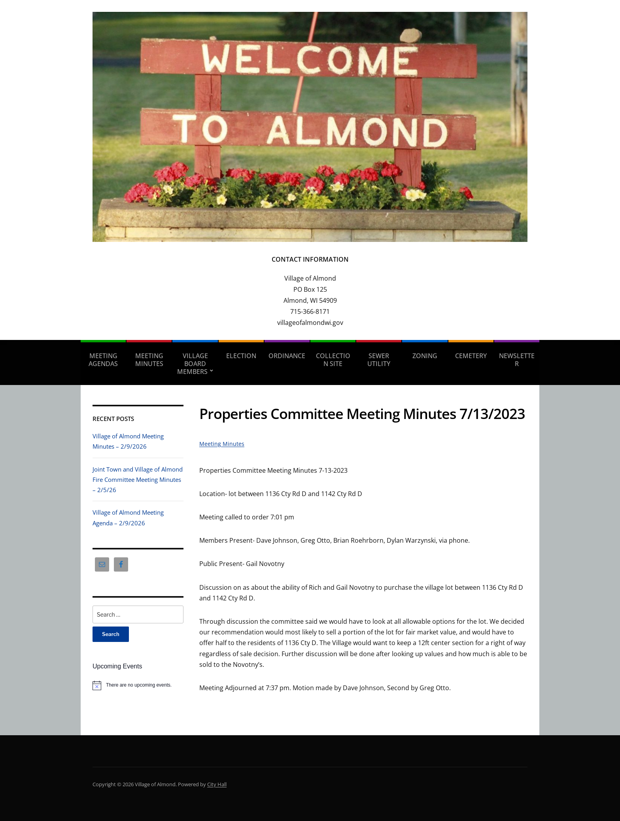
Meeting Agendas (103, 359)
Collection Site (333, 359)
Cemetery (471, 355)
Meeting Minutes (149, 359)
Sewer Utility (378, 359)
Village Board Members (192, 363)
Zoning (424, 355)
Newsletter (517, 359)
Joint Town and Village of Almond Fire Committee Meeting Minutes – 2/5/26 (138, 479)
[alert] (138, 685)
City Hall (217, 784)
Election (241, 355)
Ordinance (286, 355)
